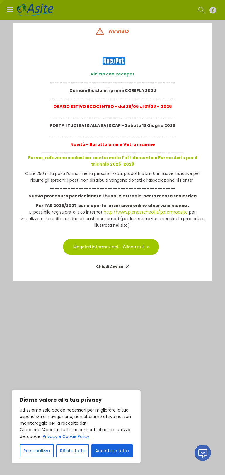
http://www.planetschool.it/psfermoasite (146, 212)
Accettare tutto (112, 451)
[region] (76, 426)
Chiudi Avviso (112, 266)
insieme (145, 144)
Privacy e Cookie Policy (66, 436)
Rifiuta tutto (73, 451)
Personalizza (36, 451)
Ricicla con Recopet (112, 74)
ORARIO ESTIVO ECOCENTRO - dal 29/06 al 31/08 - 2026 (112, 106)
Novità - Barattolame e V (98, 144)
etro (131, 144)
